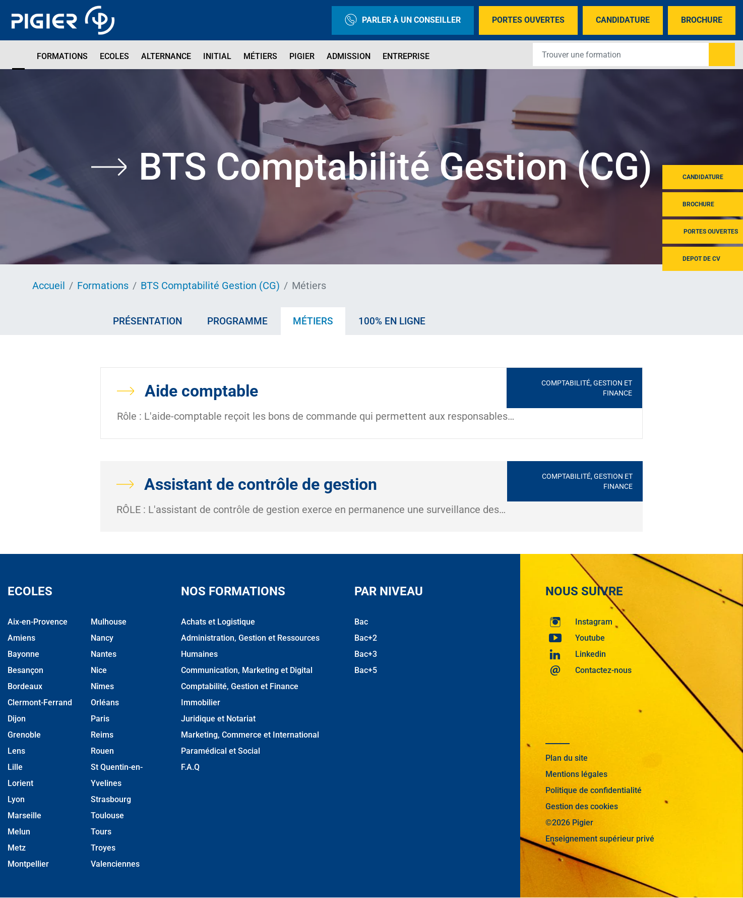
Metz (17, 848)
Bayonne (23, 654)
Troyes (103, 848)
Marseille (24, 815)
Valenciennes (115, 864)
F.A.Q (190, 767)
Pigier (302, 56)
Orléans (105, 702)
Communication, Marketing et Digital (247, 670)
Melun (19, 831)
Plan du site (566, 758)
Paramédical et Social (220, 751)
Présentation (147, 321)
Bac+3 (365, 654)
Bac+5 (365, 670)
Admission (348, 56)
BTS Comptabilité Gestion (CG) (210, 285)
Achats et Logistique (218, 622)
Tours (101, 831)
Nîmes (102, 686)
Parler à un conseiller (403, 20)
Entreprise (406, 56)
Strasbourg (111, 799)
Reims (102, 735)
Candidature (623, 20)
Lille (15, 767)
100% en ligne (391, 321)
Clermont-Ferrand (40, 702)
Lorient (20, 783)
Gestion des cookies (581, 806)
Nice (99, 670)
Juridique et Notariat (218, 718)
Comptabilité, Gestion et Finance (586, 388)
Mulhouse (109, 622)
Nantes (103, 654)
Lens (16, 751)
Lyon (16, 799)
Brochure (701, 20)
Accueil (48, 285)
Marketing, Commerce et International (250, 735)
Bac (361, 622)
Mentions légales (576, 774)
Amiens (21, 638)
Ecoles (114, 56)
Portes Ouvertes (528, 20)
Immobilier (200, 702)
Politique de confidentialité (593, 790)
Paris (100, 718)
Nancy (102, 638)
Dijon (17, 718)
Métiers (260, 56)
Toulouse (107, 815)
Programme (237, 321)
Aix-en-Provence (38, 622)
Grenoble (24, 735)
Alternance (166, 56)
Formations (62, 56)
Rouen (102, 751)
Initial (217, 56)
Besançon (25, 670)
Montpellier (28, 864)
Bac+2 (365, 638)
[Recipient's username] (621, 54)
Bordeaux (25, 686)
